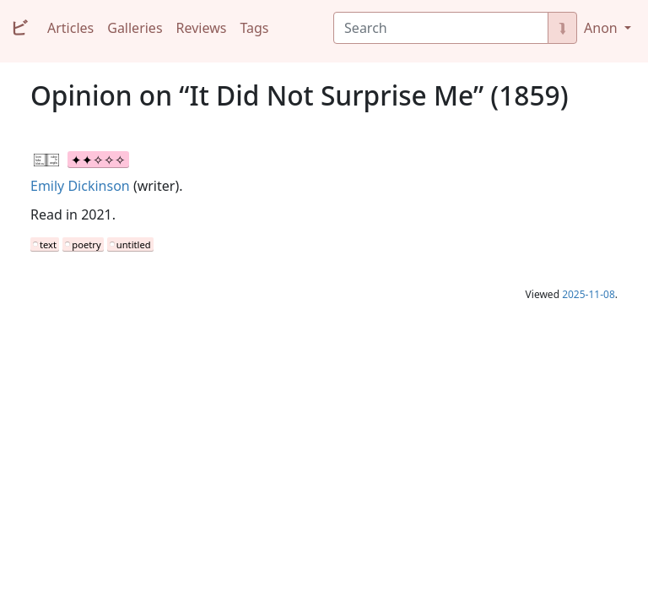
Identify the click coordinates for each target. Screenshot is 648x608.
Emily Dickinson (80, 185)
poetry (86, 244)
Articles (70, 28)
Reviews (201, 28)
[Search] (440, 28)
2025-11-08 (588, 294)
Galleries (134, 28)
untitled (133, 244)
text (48, 244)
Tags (254, 28)
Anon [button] (602, 28)
